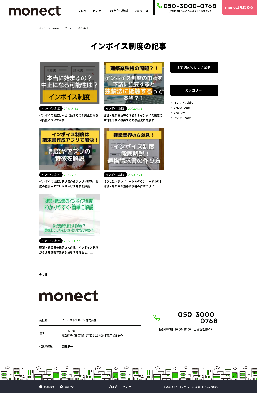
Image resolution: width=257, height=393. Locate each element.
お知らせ (179, 113)
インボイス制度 (184, 102)
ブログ (82, 11)
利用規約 (49, 386)
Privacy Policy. (210, 386)
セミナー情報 (182, 118)
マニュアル (141, 11)
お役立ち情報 (182, 108)
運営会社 (69, 386)
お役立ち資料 (119, 11)
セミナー (98, 11)
